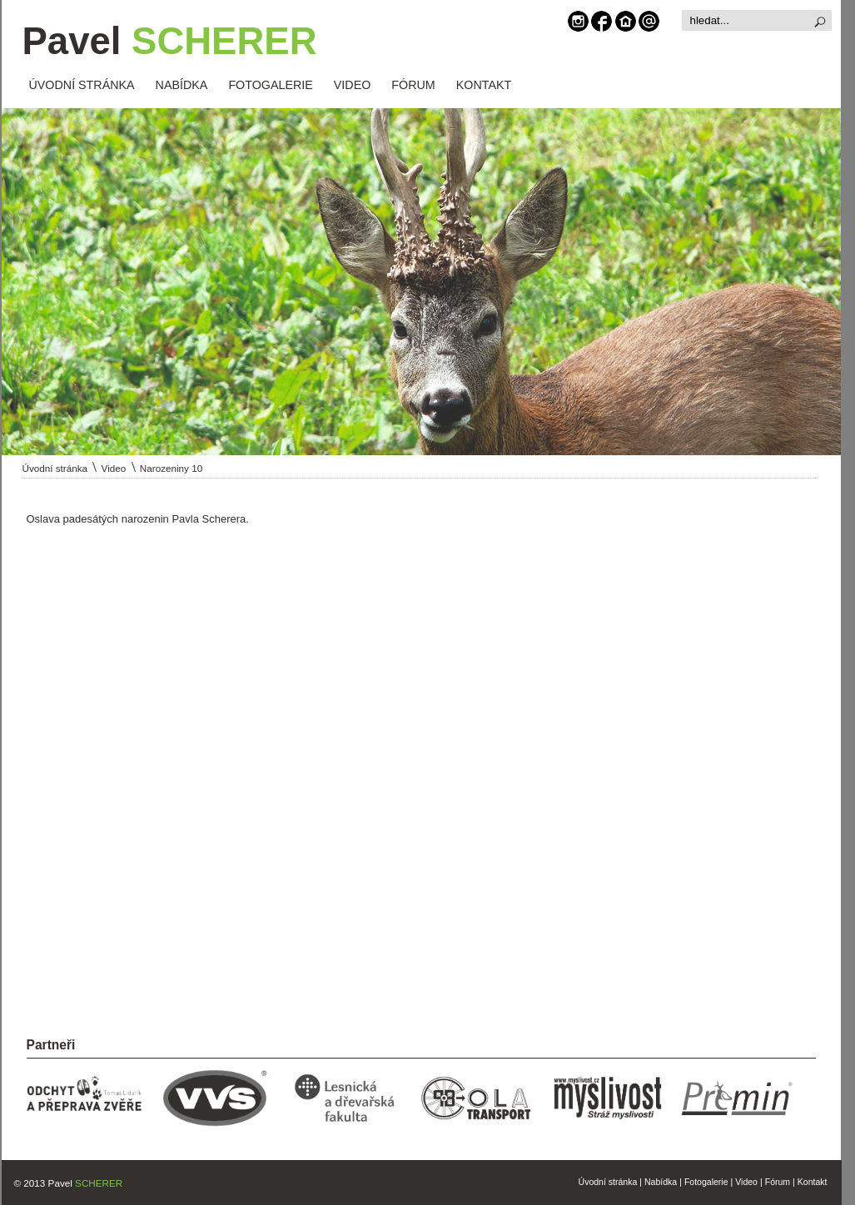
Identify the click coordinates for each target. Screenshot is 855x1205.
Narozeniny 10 (171, 468)
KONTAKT (483, 85)
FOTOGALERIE (270, 85)
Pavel (169, 41)
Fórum (777, 1182)
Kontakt (813, 1182)
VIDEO (352, 85)
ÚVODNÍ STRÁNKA (82, 85)
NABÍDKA (182, 85)
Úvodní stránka (55, 468)
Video (114, 468)
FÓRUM (413, 85)
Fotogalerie (706, 1182)
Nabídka (660, 1182)
